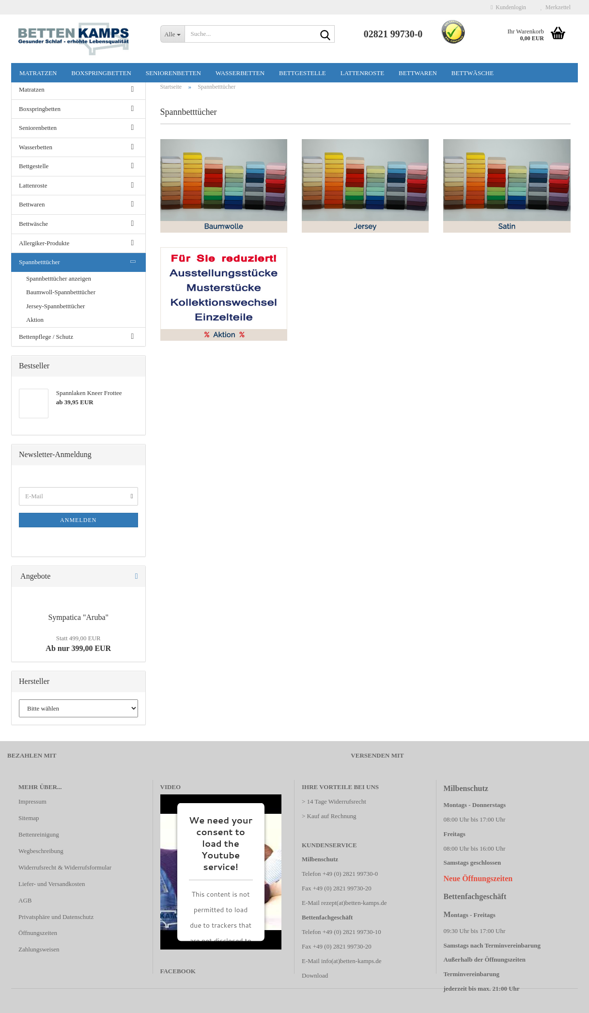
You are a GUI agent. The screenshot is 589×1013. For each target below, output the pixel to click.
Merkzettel (556, 7)
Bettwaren (418, 73)
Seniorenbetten (173, 73)
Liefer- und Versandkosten (51, 883)
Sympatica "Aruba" (78, 617)
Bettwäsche (472, 73)
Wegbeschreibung (40, 851)
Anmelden (78, 520)
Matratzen (38, 73)
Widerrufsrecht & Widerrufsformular (64, 867)
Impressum (32, 801)
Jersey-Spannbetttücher (55, 306)
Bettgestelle (302, 73)
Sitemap (28, 818)
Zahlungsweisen (38, 949)
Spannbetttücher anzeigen (58, 278)
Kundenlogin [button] (508, 7)
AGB (24, 900)
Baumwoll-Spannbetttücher (60, 292)
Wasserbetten (240, 73)
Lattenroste (362, 73)
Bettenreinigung (38, 834)
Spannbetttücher (39, 262)
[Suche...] (172, 34)
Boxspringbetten (101, 73)
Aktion (35, 319)
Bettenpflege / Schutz (46, 336)
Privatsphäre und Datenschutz (55, 916)
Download (315, 975)
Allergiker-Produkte (44, 243)
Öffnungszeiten (37, 932)
